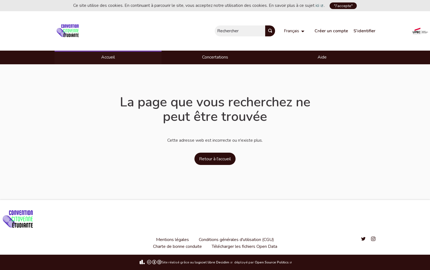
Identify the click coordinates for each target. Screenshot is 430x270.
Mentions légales (172, 240)
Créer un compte (331, 31)
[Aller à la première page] (69, 31)
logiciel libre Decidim (214, 262)
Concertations (215, 57)
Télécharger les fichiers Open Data (244, 246)
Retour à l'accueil (215, 159)
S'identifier (364, 31)
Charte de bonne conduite (177, 246)
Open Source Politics (274, 262)
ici (320, 5)
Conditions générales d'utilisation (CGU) (236, 240)
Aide (322, 57)
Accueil (108, 57)
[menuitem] (295, 31)
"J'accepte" (343, 5)
